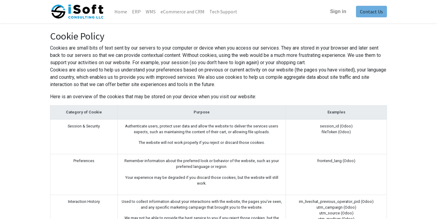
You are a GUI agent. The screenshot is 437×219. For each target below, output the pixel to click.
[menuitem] (121, 11)
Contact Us (371, 12)
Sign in (338, 11)
